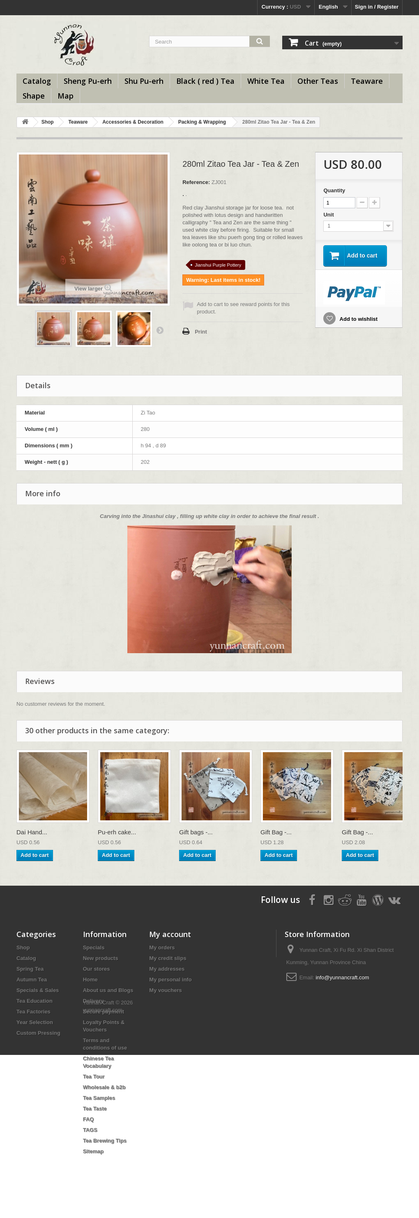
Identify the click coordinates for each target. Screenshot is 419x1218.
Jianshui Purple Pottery (218, 264)
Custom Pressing (38, 1033)
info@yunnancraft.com (342, 977)
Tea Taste (95, 1108)
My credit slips (167, 958)
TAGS (90, 1130)
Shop (47, 122)
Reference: (196, 182)
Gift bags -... (196, 832)
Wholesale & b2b (104, 1087)
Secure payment (103, 1011)
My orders (162, 947)
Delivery (93, 1001)
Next (160, 330)
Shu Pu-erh (143, 81)
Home (90, 979)
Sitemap (93, 1151)
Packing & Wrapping (202, 122)
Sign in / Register (376, 7)
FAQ (88, 1119)
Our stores (96, 969)
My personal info (170, 979)
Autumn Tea (31, 979)
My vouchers (165, 990)
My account (170, 934)
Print (201, 332)
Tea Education (34, 1001)
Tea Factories (33, 1011)
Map (66, 96)
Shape (34, 96)
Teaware (367, 81)
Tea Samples (99, 1098)
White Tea (266, 81)
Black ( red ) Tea (205, 81)
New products (100, 958)
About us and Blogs (108, 990)
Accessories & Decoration (132, 122)
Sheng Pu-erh (88, 81)
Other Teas (317, 81)
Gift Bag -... (276, 832)
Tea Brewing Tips (105, 1140)
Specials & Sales (37, 990)
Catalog (37, 81)
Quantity (334, 190)
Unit (329, 215)
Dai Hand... (31, 832)
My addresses (166, 969)
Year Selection (34, 1022)
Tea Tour (94, 1076)
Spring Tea (30, 969)
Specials (94, 947)
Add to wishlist (358, 319)
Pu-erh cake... (117, 832)
